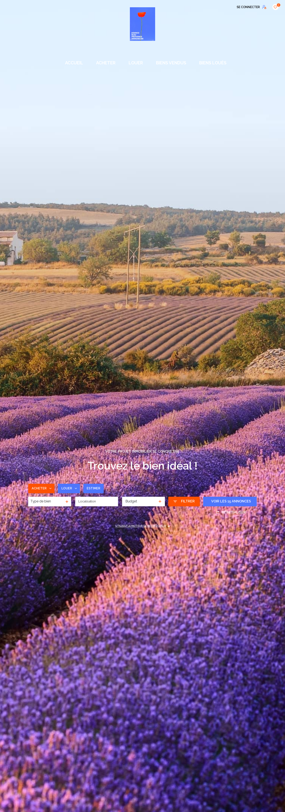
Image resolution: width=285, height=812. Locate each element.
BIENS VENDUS (171, 62)
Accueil (74, 62)
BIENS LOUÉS (212, 62)
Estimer (96, 488)
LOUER (136, 62)
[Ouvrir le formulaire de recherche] (184, 501)
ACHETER (106, 62)
